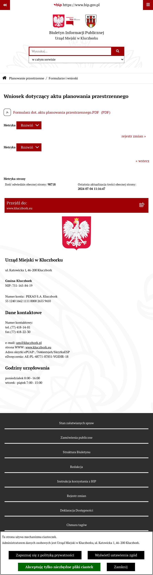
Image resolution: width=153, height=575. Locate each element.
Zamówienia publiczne (76, 438)
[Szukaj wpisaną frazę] (118, 51)
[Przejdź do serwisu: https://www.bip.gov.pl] (76, 5)
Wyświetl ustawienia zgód (116, 555)
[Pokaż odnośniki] (5, 5)
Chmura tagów (76, 525)
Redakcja (76, 467)
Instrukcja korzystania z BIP (76, 481)
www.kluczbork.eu (38, 347)
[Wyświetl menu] (148, 5)
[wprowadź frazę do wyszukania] (70, 51)
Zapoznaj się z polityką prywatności (45, 555)
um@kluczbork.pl (29, 343)
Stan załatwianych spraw (76, 423)
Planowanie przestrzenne (26, 78)
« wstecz (142, 161)
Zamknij (121, 567)
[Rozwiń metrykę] (28, 125)
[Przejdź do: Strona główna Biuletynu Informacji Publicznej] (4, 78)
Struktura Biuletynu (76, 452)
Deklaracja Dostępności (76, 510)
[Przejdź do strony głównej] (76, 28)
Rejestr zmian (76, 496)
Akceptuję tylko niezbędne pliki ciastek (59, 567)
